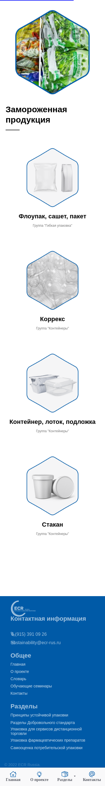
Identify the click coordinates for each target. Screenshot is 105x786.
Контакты (19, 693)
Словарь (18, 679)
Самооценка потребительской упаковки (47, 748)
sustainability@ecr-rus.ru (28, 642)
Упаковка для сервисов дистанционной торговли (46, 731)
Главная (18, 664)
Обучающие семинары (31, 686)
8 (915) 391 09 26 (21, 634)
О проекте (20, 671)
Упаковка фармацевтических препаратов (48, 740)
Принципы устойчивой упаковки (39, 715)
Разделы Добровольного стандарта (43, 722)
